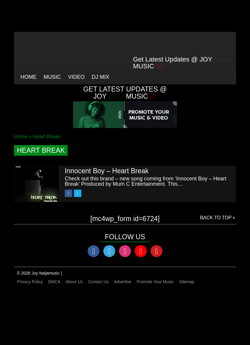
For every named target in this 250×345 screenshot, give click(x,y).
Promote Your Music (155, 281)
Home (28, 77)
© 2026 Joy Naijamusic (38, 273)
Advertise (122, 281)
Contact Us (98, 281)
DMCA (54, 281)
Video (76, 77)
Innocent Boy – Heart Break (107, 171)
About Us (74, 281)
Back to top (216, 217)
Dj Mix (100, 77)
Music (52, 77)
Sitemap (186, 281)
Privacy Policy (30, 281)
